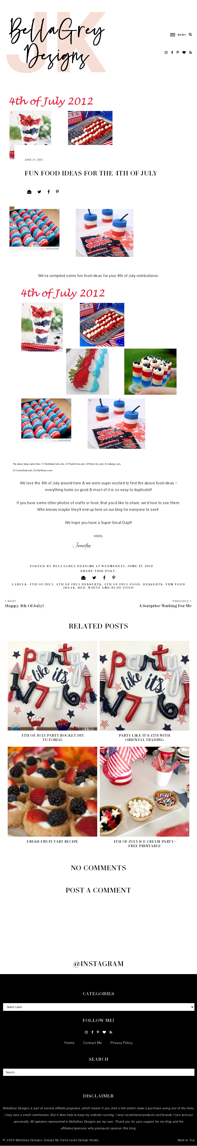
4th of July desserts (79, 584)
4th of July (41, 584)
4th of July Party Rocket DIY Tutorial (52, 737)
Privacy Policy (122, 1043)
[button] (175, 34)
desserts (153, 584)
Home (69, 1043)
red (82, 587)
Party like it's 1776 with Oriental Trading (144, 737)
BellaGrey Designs (29, 1140)
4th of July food (122, 584)
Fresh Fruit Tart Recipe (52, 841)
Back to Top (186, 1140)
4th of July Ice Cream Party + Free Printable (144, 843)
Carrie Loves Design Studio (79, 1140)
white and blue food (111, 587)
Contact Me (92, 1043)
